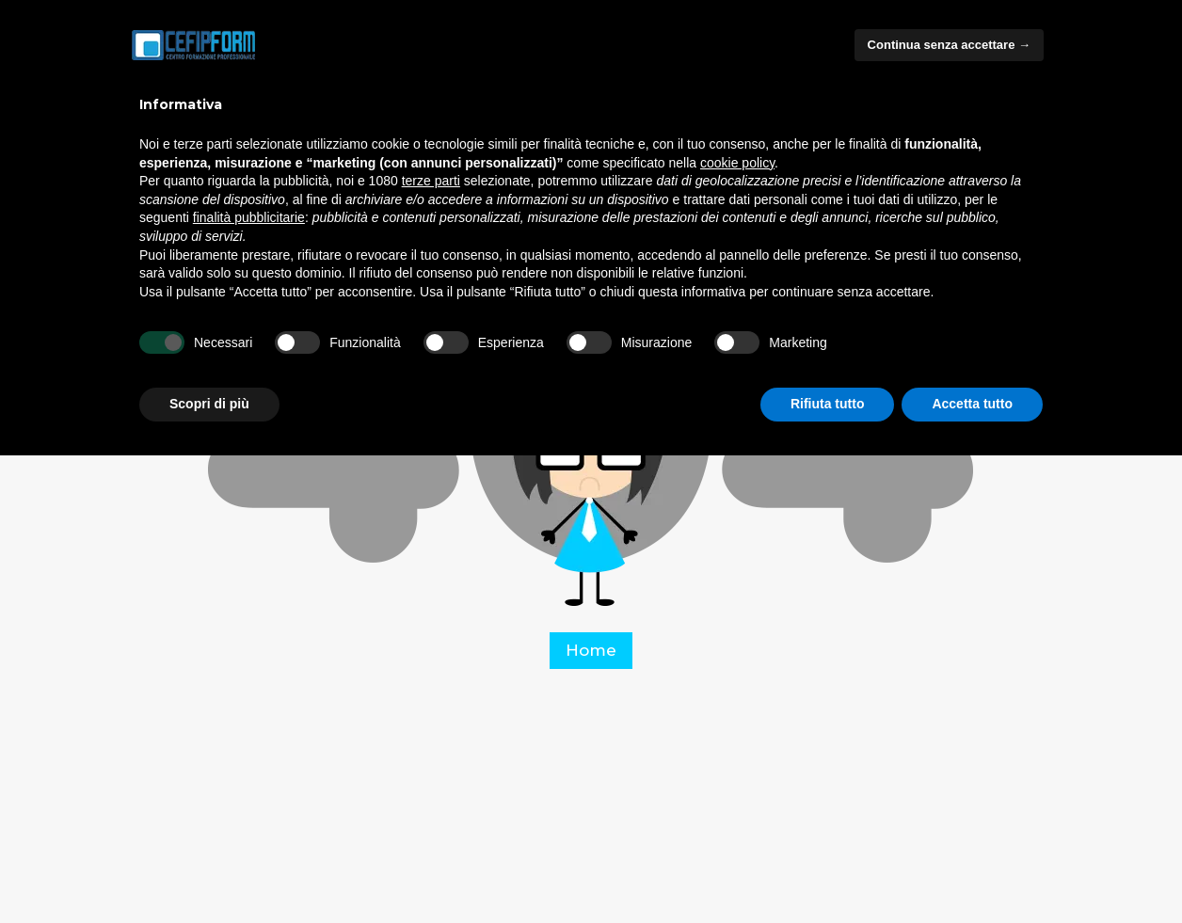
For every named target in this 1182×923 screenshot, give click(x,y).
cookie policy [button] (737, 162)
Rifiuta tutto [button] (828, 403)
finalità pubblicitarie (249, 217)
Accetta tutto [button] (972, 403)
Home (591, 650)
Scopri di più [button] (209, 403)
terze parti (431, 180)
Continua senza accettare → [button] (949, 45)
